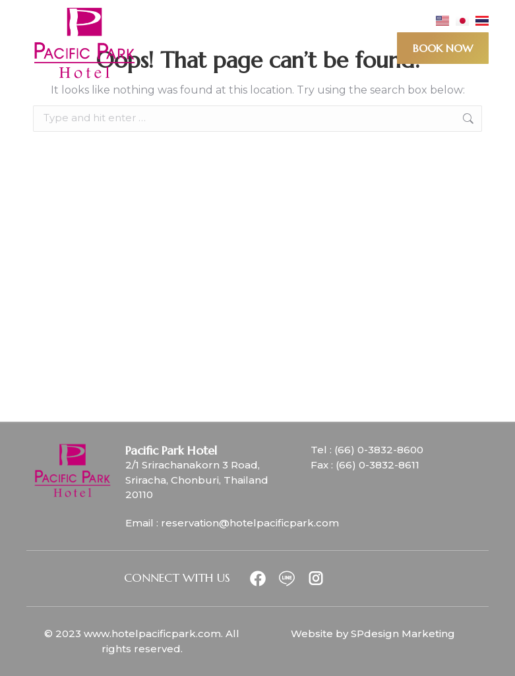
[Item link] (263, 578)
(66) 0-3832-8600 (378, 449)
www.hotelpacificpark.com (152, 633)
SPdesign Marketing (403, 633)
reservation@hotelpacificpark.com (250, 523)
